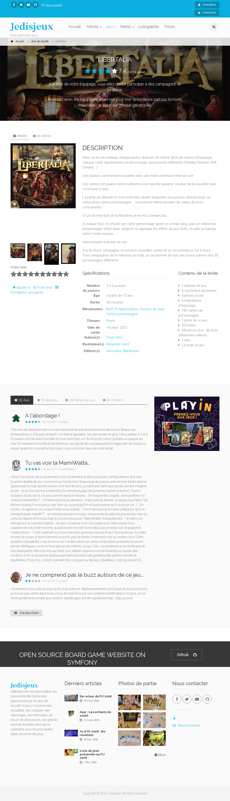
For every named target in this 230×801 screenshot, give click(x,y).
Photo (20, 136)
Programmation (126, 309)
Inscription (207, 4)
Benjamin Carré (117, 344)
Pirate (110, 321)
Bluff (109, 309)
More (160, 755)
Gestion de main (152, 309)
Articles (92, 27)
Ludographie (148, 27)
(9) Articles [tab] (47, 400)
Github (187, 655)
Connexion (207, 12)
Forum (170, 27)
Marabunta (131, 351)
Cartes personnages (122, 314)
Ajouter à (20, 287)
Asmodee (113, 351)
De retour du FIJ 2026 (96, 696)
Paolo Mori (114, 337)
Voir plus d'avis (26, 613)
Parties (125, 27)
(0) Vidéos (42, 136)
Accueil (75, 27)
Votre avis (42, 287)
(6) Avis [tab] (21, 400)
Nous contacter (51, 5)
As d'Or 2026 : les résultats (92, 733)
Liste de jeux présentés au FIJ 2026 (92, 754)
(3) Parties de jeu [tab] (80, 400)
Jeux (109, 27)
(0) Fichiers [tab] (113, 400)
